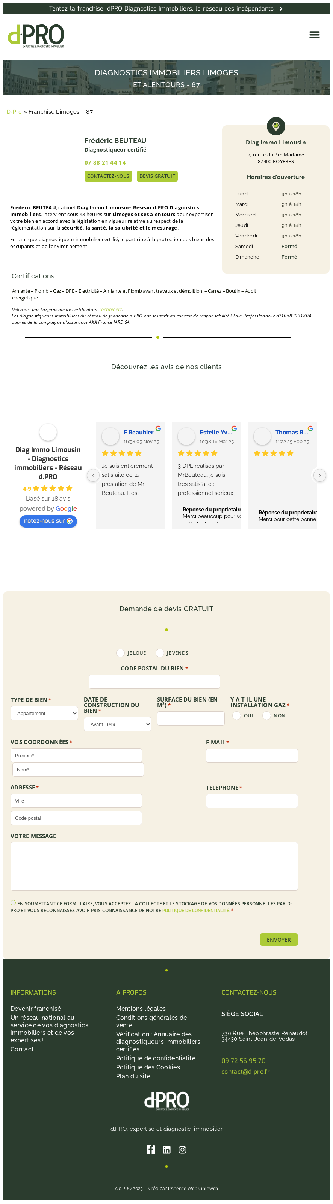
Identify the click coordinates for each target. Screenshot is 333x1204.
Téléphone (224, 788)
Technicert (110, 310)
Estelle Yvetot (217, 432)
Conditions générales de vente (151, 1022)
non (279, 715)
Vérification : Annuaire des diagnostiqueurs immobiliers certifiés (158, 1042)
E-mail (217, 743)
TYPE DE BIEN (31, 700)
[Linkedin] (166, 1150)
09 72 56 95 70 (243, 1061)
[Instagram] (183, 1150)
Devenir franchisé (36, 1009)
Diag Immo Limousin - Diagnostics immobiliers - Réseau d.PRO (48, 463)
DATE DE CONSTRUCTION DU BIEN (111, 705)
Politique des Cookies (148, 1067)
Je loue (137, 653)
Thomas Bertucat (293, 432)
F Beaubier (139, 432)
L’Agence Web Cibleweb (193, 1190)
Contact (22, 1049)
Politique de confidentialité (155, 1058)
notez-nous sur (48, 521)
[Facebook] (150, 1150)
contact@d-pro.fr (245, 1072)
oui (248, 715)
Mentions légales (141, 1009)
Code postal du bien (154, 669)
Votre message (33, 836)
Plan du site (133, 1076)
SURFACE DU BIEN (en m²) (187, 702)
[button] (314, 34)
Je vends (177, 653)
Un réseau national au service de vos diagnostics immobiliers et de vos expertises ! (49, 1029)
